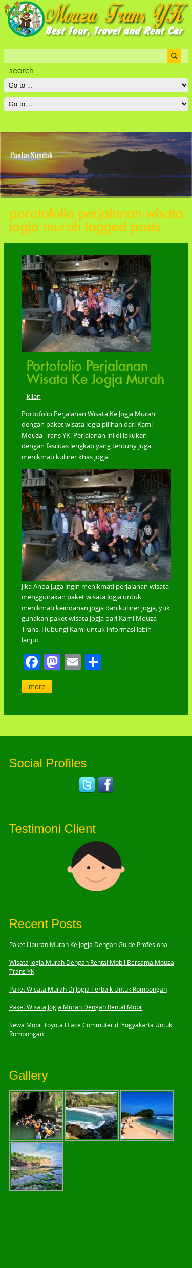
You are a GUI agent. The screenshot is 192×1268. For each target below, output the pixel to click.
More (37, 686)
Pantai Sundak (31, 155)
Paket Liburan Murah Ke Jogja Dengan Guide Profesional (89, 944)
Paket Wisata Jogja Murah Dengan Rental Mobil (76, 1007)
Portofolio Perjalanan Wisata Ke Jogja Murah (95, 372)
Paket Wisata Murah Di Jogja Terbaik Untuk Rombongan (88, 989)
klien (34, 396)
